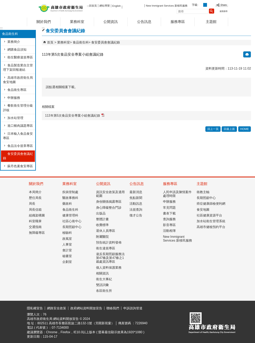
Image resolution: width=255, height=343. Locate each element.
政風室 (67, 238)
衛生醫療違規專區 (20, 57)
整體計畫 (102, 219)
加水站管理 (15, 118)
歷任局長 (35, 198)
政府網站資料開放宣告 (86, 308)
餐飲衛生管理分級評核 (18, 108)
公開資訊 (110, 22)
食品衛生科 (81, 42)
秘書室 (67, 256)
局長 (32, 203)
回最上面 (229, 129)
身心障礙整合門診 (109, 207)
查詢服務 (169, 219)
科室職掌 (35, 221)
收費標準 (102, 225)
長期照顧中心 (71, 227)
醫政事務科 (70, 198)
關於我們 (43, 22)
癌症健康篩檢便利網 (211, 203)
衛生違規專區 (105, 248)
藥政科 (67, 203)
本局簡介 (35, 192)
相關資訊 (102, 273)
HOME (244, 129)
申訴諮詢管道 (132, 308)
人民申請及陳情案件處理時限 (177, 194)
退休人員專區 (105, 230)
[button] (211, 11)
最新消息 (135, 192)
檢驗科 (67, 232)
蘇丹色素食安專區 (20, 166)
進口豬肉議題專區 (20, 125)
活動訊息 (135, 203)
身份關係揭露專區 (109, 201)
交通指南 (35, 227)
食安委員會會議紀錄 (18, 156)
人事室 (67, 244)
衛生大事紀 (104, 279)
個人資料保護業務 (109, 267)
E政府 (194, 307)
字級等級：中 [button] (205, 5)
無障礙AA (213, 307)
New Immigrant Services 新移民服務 (166, 5)
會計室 (67, 250)
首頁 (50, 42)
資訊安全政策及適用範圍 (110, 194)
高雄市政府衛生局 (60, 7)
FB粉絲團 (133, 5)
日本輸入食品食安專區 (18, 136)
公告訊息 (144, 22)
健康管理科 (70, 215)
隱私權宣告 (35, 308)
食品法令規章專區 (20, 145)
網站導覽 (104, 5)
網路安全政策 (56, 308)
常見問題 (169, 207)
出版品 (101, 213)
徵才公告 (135, 215)
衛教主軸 (203, 192)
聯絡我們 (112, 308)
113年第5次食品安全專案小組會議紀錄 (74, 115)
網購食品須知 (16, 49)
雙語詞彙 (102, 285)
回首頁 (93, 5)
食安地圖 (203, 209)
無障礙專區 (37, 232)
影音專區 (169, 225)
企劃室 (67, 261)
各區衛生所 (104, 290)
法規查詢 (135, 209)
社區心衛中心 (71, 221)
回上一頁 (213, 129)
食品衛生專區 (16, 89)
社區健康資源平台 (209, 215)
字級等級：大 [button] (209, 5)
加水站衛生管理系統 (211, 221)
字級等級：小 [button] (200, 5)
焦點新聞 (135, 198)
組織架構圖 (37, 215)
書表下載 (169, 213)
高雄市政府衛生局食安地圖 (18, 80)
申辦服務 (13, 97)
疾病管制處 (70, 192)
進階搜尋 (224, 11)
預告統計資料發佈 (109, 242)
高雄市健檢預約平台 (211, 227)
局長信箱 (35, 209)
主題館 (211, 22)
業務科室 (77, 22)
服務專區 (178, 22)
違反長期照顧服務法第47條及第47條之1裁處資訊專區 (110, 257)
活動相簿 (169, 230)
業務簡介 (13, 41)
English (116, 5)
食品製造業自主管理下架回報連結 (18, 67)
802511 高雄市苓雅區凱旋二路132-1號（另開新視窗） (75, 323)
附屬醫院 (102, 236)
